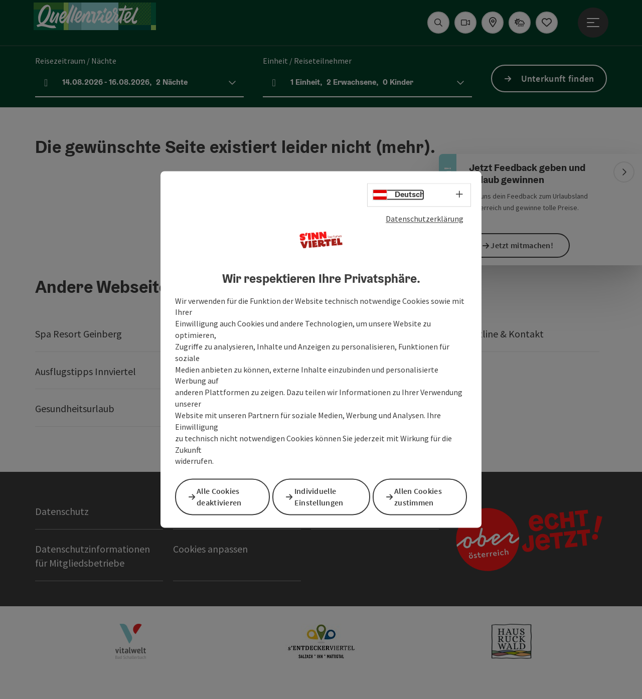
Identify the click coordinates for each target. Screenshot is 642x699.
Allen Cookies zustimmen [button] (423, 496)
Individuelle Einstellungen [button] (324, 496)
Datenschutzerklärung (424, 220)
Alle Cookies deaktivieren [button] (224, 496)
